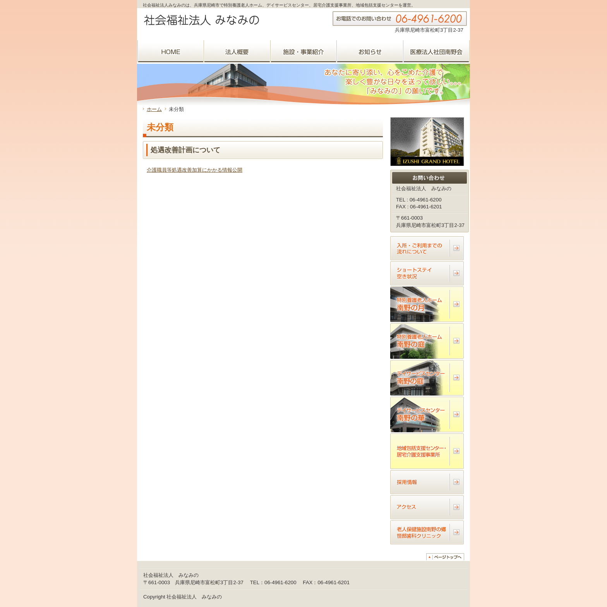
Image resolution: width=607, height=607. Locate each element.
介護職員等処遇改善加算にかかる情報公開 (194, 170)
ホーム (154, 109)
